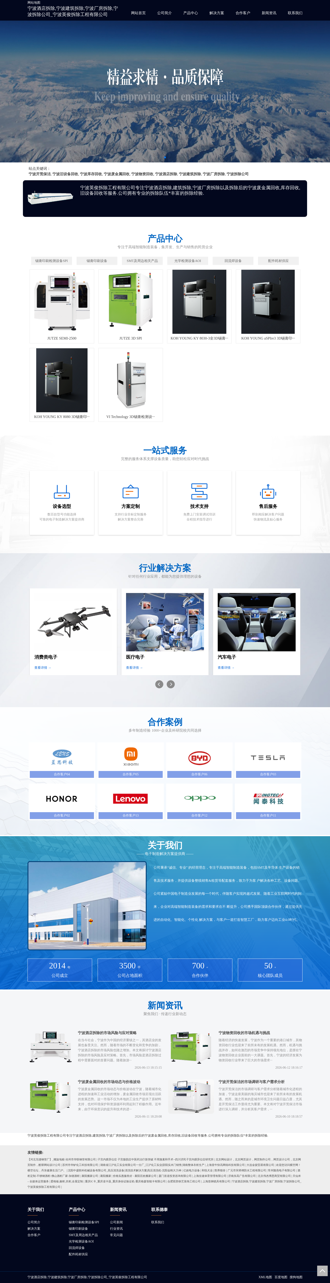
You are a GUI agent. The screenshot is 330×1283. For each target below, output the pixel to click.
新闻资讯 (269, 13)
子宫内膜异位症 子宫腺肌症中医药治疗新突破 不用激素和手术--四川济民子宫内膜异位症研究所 (156, 1159)
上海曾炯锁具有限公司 (216, 1181)
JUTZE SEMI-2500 (62, 338)
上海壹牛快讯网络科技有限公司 (225, 1165)
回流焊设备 (77, 1248)
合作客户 (243, 13)
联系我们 (295, 13)
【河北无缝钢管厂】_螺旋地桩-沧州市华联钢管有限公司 (62, 1159)
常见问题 (116, 1235)
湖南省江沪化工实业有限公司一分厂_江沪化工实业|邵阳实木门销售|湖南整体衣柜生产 (152, 1165)
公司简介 (164, 13)
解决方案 (216, 13)
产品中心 (190, 13)
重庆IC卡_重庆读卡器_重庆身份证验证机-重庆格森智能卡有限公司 (125, 1181)
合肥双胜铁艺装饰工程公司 (184, 1181)
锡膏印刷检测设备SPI (84, 1222)
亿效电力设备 (191, 1170)
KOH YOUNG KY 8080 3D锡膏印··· (62, 417)
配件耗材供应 (78, 1254)
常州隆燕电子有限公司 (281, 1170)
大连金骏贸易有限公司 (260, 1165)
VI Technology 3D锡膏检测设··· (130, 417)
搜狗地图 (296, 1277)
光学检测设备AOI (81, 1241)
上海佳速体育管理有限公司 (209, 1176)
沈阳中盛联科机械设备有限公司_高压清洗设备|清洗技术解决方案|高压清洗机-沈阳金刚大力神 (124, 1170)
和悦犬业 (207, 1170)
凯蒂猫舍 (220, 1170)
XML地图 (265, 1277)
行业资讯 (116, 1228)
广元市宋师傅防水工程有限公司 (247, 1170)
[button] (165, 157)
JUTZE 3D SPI (130, 338)
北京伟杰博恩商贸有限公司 (274, 1176)
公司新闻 (116, 1222)
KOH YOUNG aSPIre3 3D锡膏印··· (268, 338)
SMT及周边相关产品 (83, 1235)
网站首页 (138, 13)
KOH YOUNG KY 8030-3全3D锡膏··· (199, 338)
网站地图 (34, 2)
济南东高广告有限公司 (242, 1176)
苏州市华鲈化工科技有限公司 (80, 1165)
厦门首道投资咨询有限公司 (175, 1176)
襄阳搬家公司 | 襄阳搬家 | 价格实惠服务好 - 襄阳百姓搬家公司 (119, 1176)
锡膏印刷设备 (78, 1228)
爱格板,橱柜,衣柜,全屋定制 (67, 1181)
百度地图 (281, 1277)
